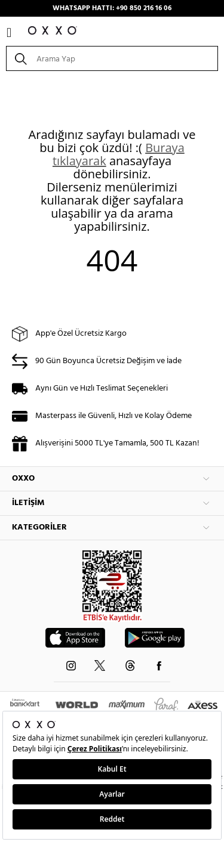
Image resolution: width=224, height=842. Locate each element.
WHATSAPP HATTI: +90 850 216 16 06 (112, 8)
